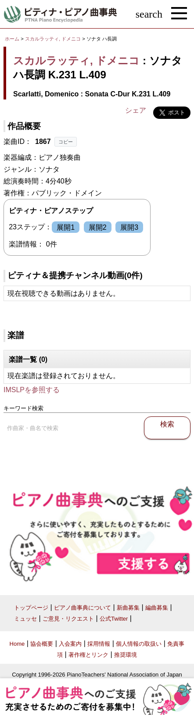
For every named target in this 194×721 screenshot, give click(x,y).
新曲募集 (128, 607)
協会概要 (41, 643)
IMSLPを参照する (32, 390)
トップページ (31, 607)
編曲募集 (156, 607)
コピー (65, 141)
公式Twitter (114, 618)
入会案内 (70, 643)
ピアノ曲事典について (82, 607)
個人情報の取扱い (139, 643)
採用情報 (98, 643)
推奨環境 (125, 654)
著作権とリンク (88, 654)
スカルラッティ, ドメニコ (53, 38)
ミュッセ (25, 618)
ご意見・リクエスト (68, 618)
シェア (135, 110)
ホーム (12, 38)
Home (17, 643)
